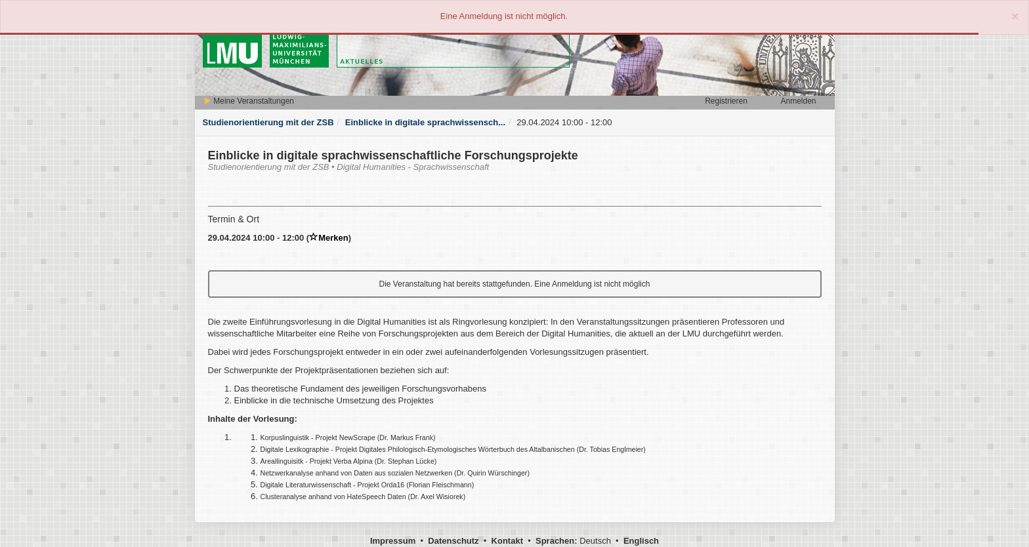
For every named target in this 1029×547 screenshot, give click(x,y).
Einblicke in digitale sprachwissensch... (425, 122)
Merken (328, 238)
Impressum (392, 541)
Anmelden (798, 101)
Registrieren (726, 101)
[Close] (1015, 16)
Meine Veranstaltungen (248, 101)
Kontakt (507, 541)
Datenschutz (453, 541)
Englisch (641, 541)
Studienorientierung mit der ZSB (268, 122)
